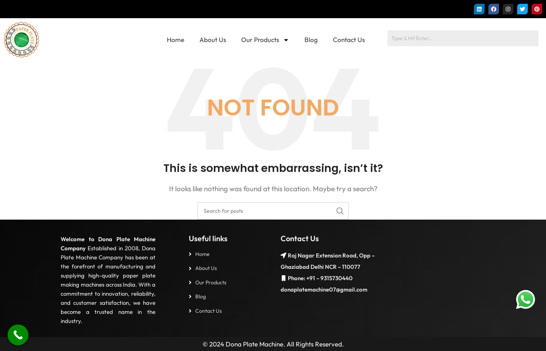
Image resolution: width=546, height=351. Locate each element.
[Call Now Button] (18, 334)
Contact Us (349, 40)
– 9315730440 (334, 278)
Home (175, 40)
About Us (212, 40)
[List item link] (227, 254)
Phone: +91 (301, 278)
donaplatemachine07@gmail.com (324, 289)
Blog (311, 40)
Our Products (265, 40)
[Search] (273, 211)
